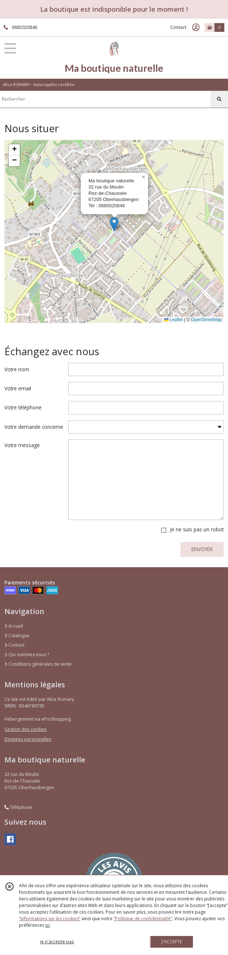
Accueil (13, 626)
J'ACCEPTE (172, 942)
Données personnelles (27, 739)
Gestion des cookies (25, 729)
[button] (114, 223)
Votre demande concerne (33, 426)
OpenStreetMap (206, 319)
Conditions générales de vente (38, 664)
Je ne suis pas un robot (197, 529)
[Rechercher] (219, 99)
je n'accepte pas (57, 942)
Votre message (22, 445)
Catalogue (17, 635)
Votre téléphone (23, 407)
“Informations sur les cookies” (49, 918)
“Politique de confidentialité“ (143, 918)
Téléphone (18, 807)
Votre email (17, 388)
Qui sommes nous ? (26, 654)
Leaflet (173, 319)
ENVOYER (202, 549)
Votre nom (16, 369)
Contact (178, 27)
